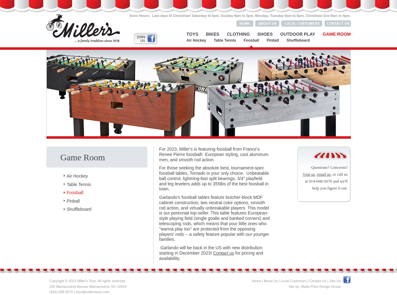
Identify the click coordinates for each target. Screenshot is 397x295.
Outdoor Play (297, 34)
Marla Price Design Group (321, 286)
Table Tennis (225, 40)
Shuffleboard (298, 40)
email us (324, 174)
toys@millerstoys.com (92, 292)
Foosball (251, 40)
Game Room (337, 34)
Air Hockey (196, 40)
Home (256, 281)
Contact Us (317, 281)
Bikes (213, 34)
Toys (192, 34)
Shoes (265, 34)
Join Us (335, 281)
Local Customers (294, 281)
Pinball (273, 40)
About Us (271, 281)
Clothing (238, 34)
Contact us (223, 253)
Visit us (309, 174)
